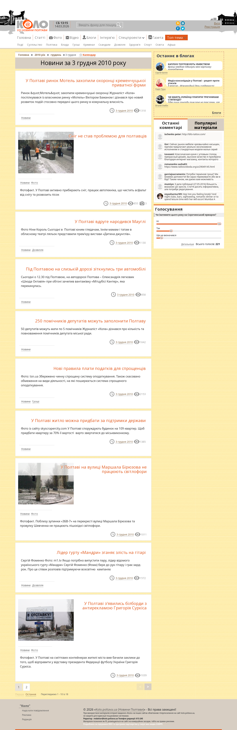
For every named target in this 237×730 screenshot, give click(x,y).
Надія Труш (160, 89)
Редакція (26, 719)
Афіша (171, 44)
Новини (26, 118)
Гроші (76, 44)
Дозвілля (119, 44)
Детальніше (187, 244)
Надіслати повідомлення (35, 710)
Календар (87, 55)
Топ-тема (176, 37)
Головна (24, 37)
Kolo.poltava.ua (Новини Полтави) (120, 709)
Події (20, 44)
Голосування (169, 209)
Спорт (148, 44)
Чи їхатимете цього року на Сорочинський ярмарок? (186, 214)
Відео (74, 37)
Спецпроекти (131, 37)
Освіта (160, 44)
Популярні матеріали (205, 125)
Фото (57, 37)
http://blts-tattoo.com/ (181, 136)
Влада (65, 44)
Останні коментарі (170, 125)
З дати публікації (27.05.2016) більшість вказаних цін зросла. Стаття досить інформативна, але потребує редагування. (188, 187)
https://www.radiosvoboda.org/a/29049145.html (186, 166)
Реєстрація (212, 26)
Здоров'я (134, 44)
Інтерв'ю (107, 37)
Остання (31, 694)
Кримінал (89, 44)
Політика (51, 44)
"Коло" (25, 706)
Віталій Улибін (161, 105)
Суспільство (34, 44)
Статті (40, 37)
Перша (19, 694)
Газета (157, 37)
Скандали (104, 44)
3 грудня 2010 (124, 110)
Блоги (91, 37)
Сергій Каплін (161, 72)
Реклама (26, 715)
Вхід (217, 23)
